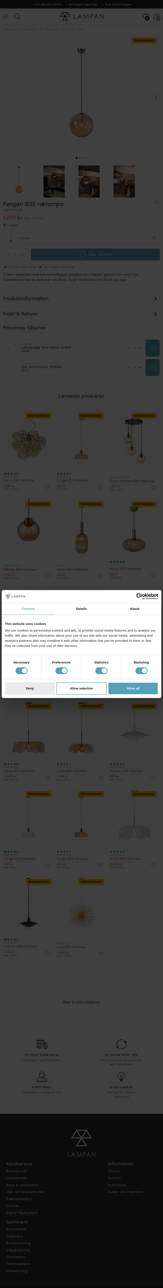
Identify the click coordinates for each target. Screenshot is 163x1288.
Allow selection (81, 688)
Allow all (133, 688)
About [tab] (134, 608)
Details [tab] (81, 608)
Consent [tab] (28, 608)
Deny (30, 688)
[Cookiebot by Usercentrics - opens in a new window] (139, 596)
